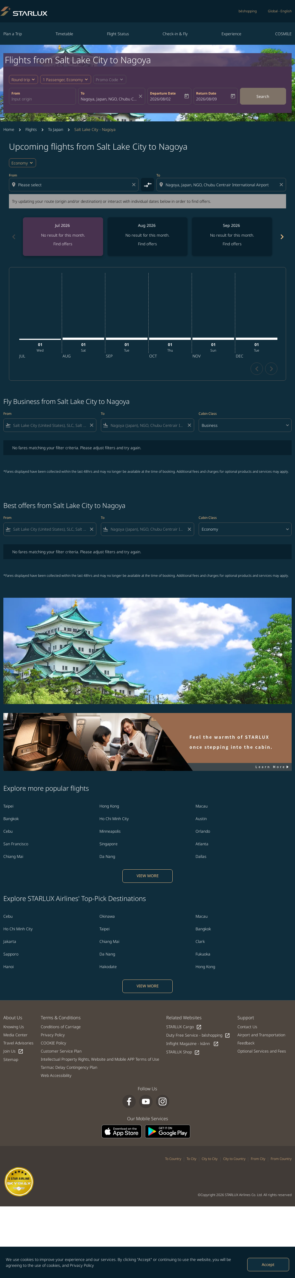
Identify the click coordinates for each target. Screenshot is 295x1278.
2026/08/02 (160, 99)
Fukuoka (203, 954)
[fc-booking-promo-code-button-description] (107, 80)
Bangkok (11, 818)
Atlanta (202, 843)
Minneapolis (110, 831)
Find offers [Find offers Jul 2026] (62, 243)
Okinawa (107, 916)
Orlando (203, 831)
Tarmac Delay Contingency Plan (69, 1067)
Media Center (15, 1034)
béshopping (248, 11)
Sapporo (10, 954)
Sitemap (10, 1059)
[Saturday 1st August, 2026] (83, 339)
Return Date (206, 93)
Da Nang (107, 856)
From (15, 93)
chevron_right (271, 369)
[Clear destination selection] (282, 184)
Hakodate (108, 966)
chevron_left (257, 369)
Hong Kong (109, 806)
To (82, 93)
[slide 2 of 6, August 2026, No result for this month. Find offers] (147, 237)
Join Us (13, 1051)
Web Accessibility (56, 1075)
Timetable (64, 33)
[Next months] (281, 236)
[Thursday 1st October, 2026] (170, 339)
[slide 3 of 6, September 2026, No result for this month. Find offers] (232, 237)
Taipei (8, 806)
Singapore (108, 843)
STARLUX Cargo (184, 1027)
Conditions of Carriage (61, 1026)
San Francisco (15, 843)
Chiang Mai (13, 856)
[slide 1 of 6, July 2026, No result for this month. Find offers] (63, 237)
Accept (268, 1264)
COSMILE (283, 33)
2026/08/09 (206, 99)
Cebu (8, 831)
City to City (210, 1158)
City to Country (234, 1158)
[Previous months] (13, 236)
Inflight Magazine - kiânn (192, 1044)
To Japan (55, 129)
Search (262, 96)
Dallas (201, 856)
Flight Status (118, 33)
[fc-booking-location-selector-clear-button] (141, 96)
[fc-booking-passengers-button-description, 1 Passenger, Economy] (63, 80)
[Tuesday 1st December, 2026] (256, 339)
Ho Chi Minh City (114, 818)
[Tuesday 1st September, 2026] (127, 339)
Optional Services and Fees (261, 1051)
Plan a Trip (12, 33)
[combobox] (42, 99)
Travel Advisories (18, 1043)
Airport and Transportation (261, 1034)
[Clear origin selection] (134, 184)
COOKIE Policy (53, 1043)
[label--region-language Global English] (280, 11)
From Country (281, 1158)
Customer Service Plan (61, 1051)
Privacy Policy (82, 1265)
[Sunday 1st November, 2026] (213, 339)
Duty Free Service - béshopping (198, 1035)
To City (191, 1158)
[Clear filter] (91, 425)
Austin (201, 818)
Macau (202, 806)
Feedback (245, 1043)
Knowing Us (13, 1026)
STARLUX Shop (183, 1052)
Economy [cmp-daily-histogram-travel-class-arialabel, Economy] (19, 163)
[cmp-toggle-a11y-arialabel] (147, 184)
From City (258, 1158)
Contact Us (247, 1026)
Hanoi (8, 966)
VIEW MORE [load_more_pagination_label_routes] (148, 875)
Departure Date (163, 93)
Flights (31, 129)
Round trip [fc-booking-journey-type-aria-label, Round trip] (20, 79)
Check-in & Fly (175, 33)
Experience (231, 33)
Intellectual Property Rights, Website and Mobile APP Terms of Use (100, 1059)
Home (8, 129)
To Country (173, 1158)
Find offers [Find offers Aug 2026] (147, 243)
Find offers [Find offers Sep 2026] (232, 243)
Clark (200, 941)
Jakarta (9, 941)
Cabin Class (208, 413)
